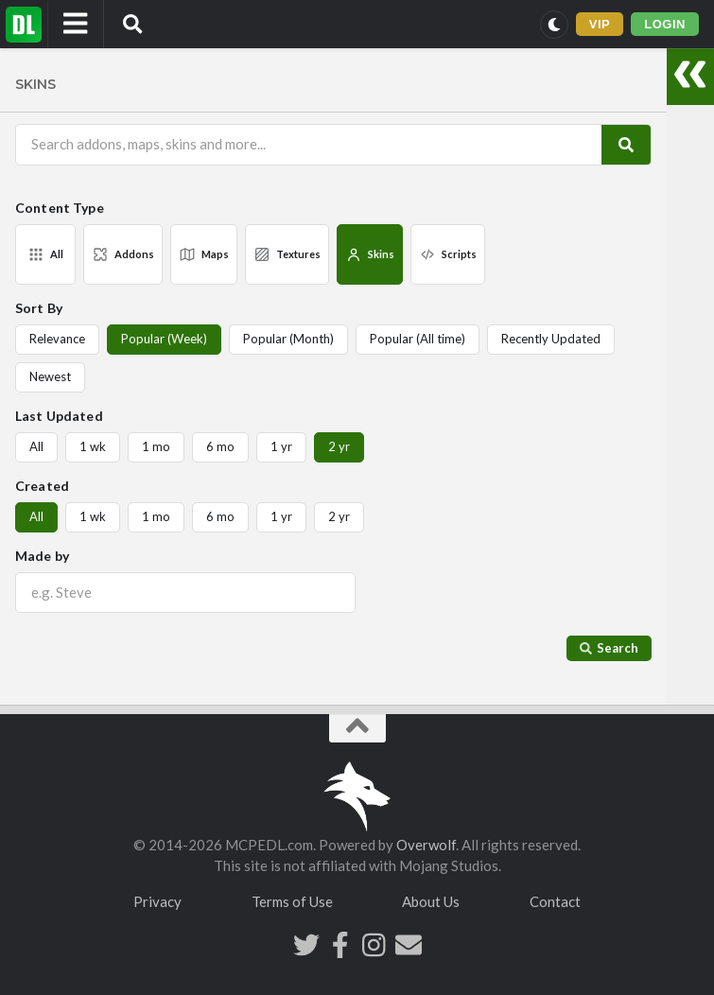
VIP (600, 24)
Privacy (157, 901)
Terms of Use (292, 901)
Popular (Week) (164, 338)
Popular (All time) (417, 338)
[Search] (626, 144)
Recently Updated (551, 338)
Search (609, 647)
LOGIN (665, 24)
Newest (50, 376)
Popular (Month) (288, 338)
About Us (431, 901)
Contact (555, 901)
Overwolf (426, 844)
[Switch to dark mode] (554, 24)
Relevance (57, 338)
